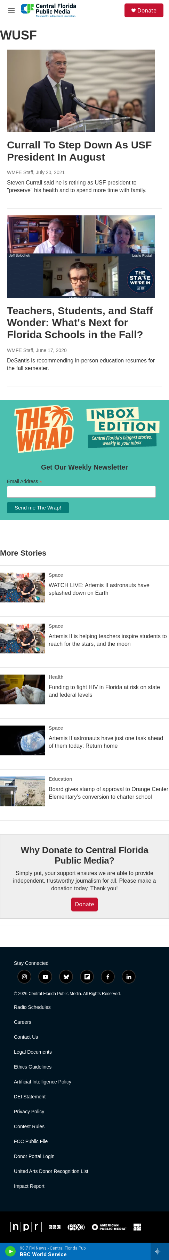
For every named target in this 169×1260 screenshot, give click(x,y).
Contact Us (26, 1037)
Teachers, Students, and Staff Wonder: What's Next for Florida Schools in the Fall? (80, 323)
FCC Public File (31, 1141)
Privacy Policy (29, 1111)
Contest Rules (29, 1126)
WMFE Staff (20, 172)
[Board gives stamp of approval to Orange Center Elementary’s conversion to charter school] (22, 791)
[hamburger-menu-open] (11, 10)
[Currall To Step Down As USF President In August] (81, 91)
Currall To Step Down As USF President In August (79, 151)
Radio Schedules (32, 1007)
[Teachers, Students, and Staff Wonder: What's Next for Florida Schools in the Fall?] (81, 256)
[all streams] (160, 1251)
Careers (22, 1022)
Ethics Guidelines (32, 1067)
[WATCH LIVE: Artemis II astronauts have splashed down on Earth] (22, 587)
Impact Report (29, 1186)
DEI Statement (30, 1096)
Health (56, 677)
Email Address (24, 481)
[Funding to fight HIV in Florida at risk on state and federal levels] (22, 689)
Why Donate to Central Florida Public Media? (84, 855)
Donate (146, 10)
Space (56, 575)
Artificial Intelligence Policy (42, 1082)
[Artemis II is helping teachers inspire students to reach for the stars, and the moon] (22, 638)
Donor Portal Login (34, 1156)
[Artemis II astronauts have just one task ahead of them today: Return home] (22, 740)
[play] (10, 1251)
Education (60, 779)
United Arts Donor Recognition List (51, 1171)
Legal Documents (33, 1052)
